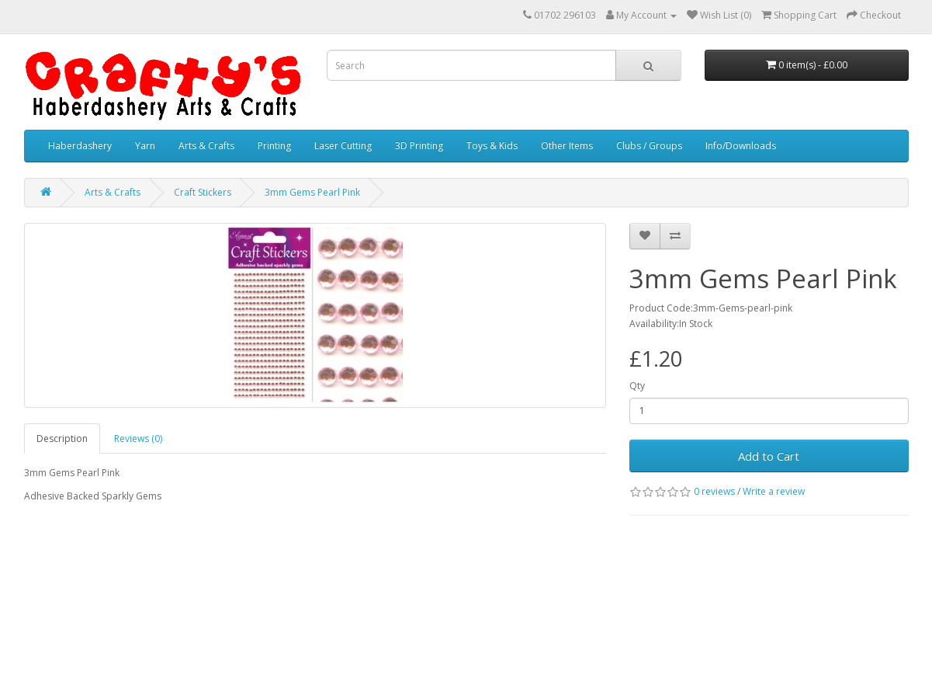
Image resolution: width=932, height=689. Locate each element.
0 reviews (714, 491)
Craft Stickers (202, 192)
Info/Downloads (740, 145)
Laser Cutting (343, 145)
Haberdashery (80, 145)
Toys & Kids (492, 145)
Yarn (145, 145)
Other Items (567, 145)
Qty (637, 385)
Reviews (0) (138, 438)
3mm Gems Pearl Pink (312, 192)
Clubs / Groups (649, 145)
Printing (274, 145)
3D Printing (419, 145)
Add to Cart (768, 456)
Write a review (774, 491)
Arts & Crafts (206, 145)
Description (62, 438)
